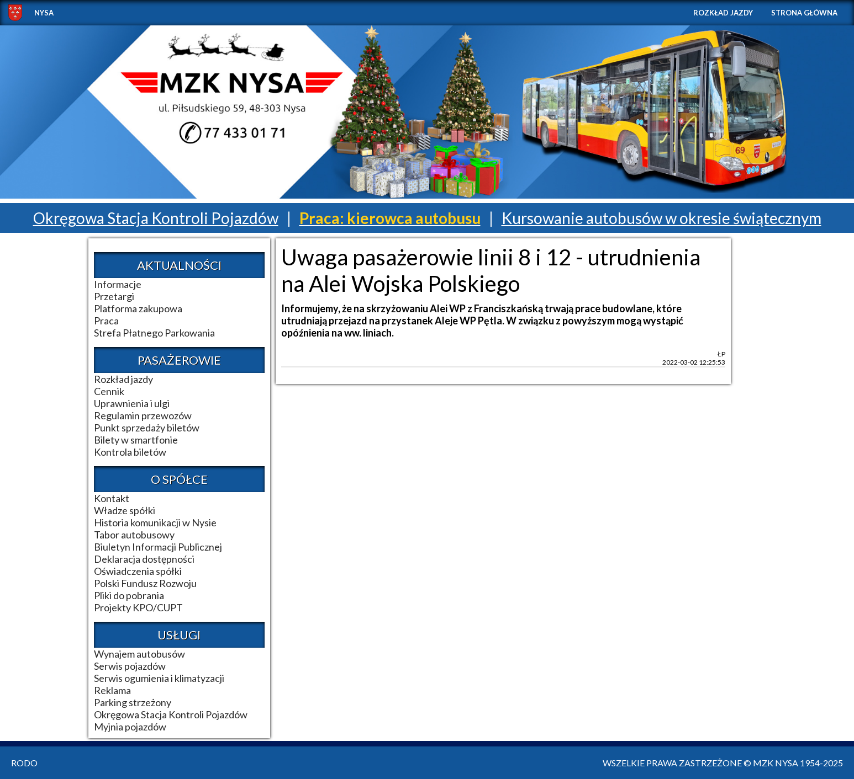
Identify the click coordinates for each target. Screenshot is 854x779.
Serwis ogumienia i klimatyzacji (159, 678)
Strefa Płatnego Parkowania (154, 333)
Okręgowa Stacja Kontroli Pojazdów (155, 218)
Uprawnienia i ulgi (132, 403)
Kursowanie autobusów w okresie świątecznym (661, 218)
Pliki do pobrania (129, 595)
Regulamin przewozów (143, 415)
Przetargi (114, 296)
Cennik (109, 391)
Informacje (117, 284)
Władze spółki (124, 510)
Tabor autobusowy (134, 535)
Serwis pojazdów (130, 666)
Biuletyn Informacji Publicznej (158, 547)
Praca (106, 320)
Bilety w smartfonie (136, 440)
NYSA (44, 12)
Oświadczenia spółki (138, 571)
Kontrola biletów (130, 452)
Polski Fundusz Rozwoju (145, 583)
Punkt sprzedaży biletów (146, 427)
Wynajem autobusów (139, 654)
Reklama (112, 690)
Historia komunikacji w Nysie (155, 522)
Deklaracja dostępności (144, 559)
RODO (24, 762)
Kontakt (111, 498)
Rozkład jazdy (723, 12)
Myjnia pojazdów (130, 727)
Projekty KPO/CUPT (138, 607)
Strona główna (804, 12)
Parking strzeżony (132, 702)
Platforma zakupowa (138, 308)
